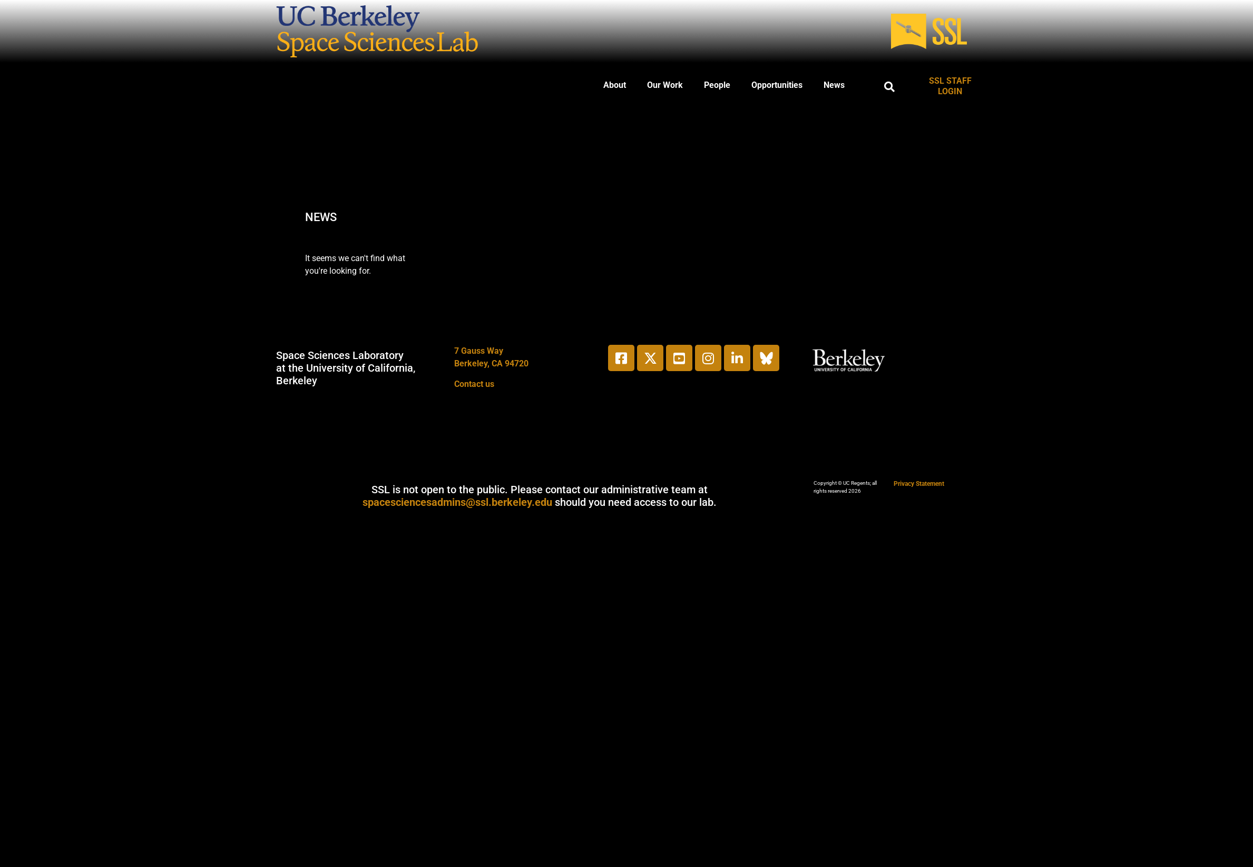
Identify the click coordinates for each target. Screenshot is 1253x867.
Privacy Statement (919, 483)
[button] (889, 86)
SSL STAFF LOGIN (950, 86)
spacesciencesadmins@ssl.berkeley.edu (457, 502)
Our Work (665, 85)
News (834, 85)
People (717, 85)
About (614, 85)
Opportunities (776, 85)
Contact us (474, 384)
